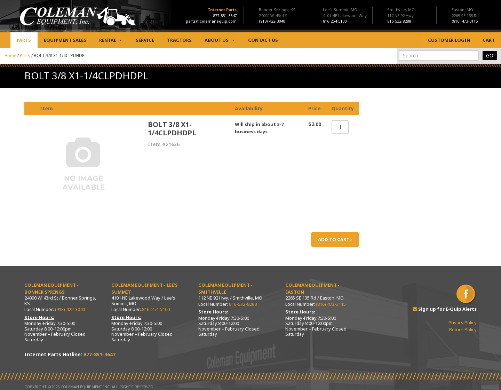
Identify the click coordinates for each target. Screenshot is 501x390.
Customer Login (449, 40)
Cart (489, 40)
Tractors (179, 40)
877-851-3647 (225, 15)
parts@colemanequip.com (211, 21)
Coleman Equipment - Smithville (225, 288)
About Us (220, 40)
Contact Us (263, 40)
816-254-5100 (156, 309)
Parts (24, 40)
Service (145, 40)
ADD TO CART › (335, 239)
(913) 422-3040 (70, 309)
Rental (111, 40)
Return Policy (463, 329)
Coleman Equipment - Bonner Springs (51, 288)
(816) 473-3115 (331, 304)
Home (10, 55)
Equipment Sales (65, 40)
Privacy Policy (462, 322)
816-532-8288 (243, 304)
